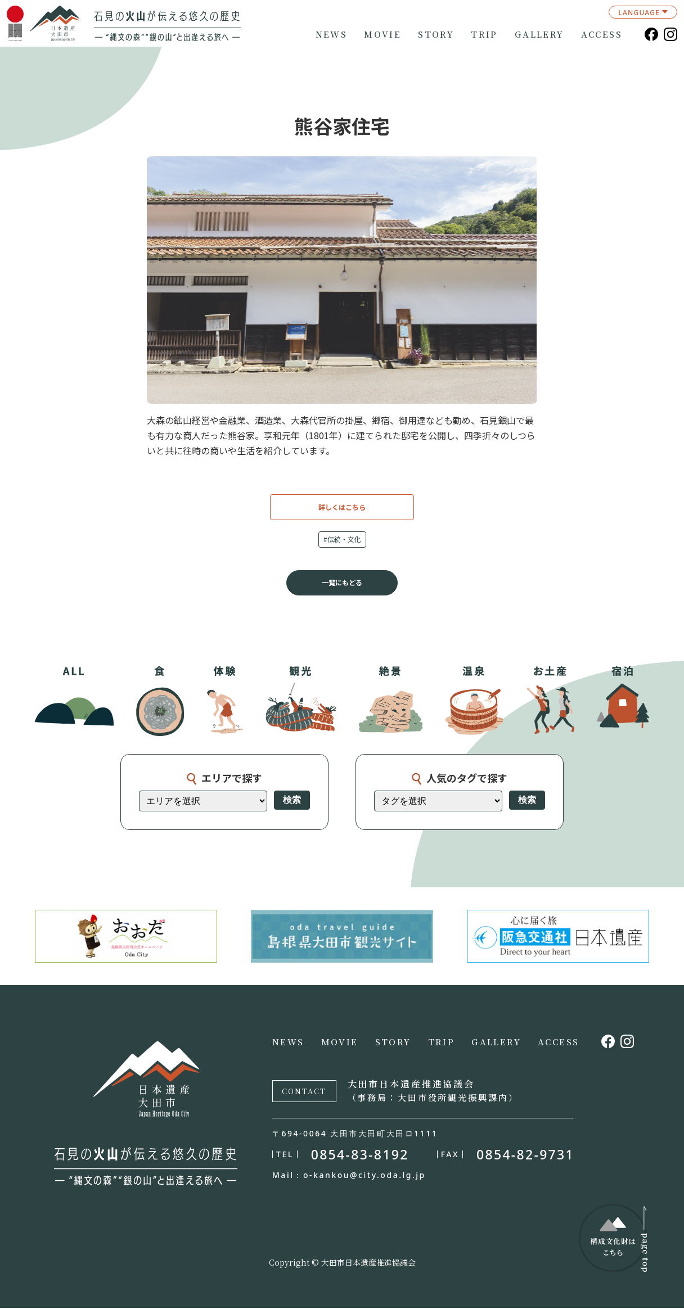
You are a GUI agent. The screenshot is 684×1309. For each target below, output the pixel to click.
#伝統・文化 (342, 539)
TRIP (484, 34)
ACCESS (601, 34)
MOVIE (382, 34)
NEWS (332, 34)
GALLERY (539, 34)
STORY (436, 34)
